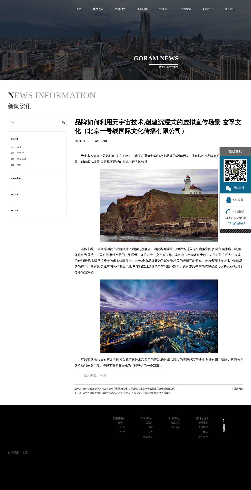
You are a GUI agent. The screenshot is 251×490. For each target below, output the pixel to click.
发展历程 (203, 427)
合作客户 (203, 436)
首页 (79, 9)
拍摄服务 (120, 9)
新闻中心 (208, 9)
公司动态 (175, 427)
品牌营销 (186, 9)
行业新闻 (175, 422)
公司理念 (203, 422)
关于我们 (202, 418)
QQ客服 (234, 199)
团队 (205, 432)
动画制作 (142, 9)
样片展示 (98, 9)
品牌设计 (164, 9)
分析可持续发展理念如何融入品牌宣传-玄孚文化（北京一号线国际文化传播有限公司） (128, 392)
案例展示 (147, 418)
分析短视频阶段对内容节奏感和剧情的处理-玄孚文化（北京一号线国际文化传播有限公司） (130, 388)
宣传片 (20, 147)
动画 (19, 164)
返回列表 (237, 388)
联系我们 (230, 9)
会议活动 (21, 159)
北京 (25, 452)
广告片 (20, 153)
